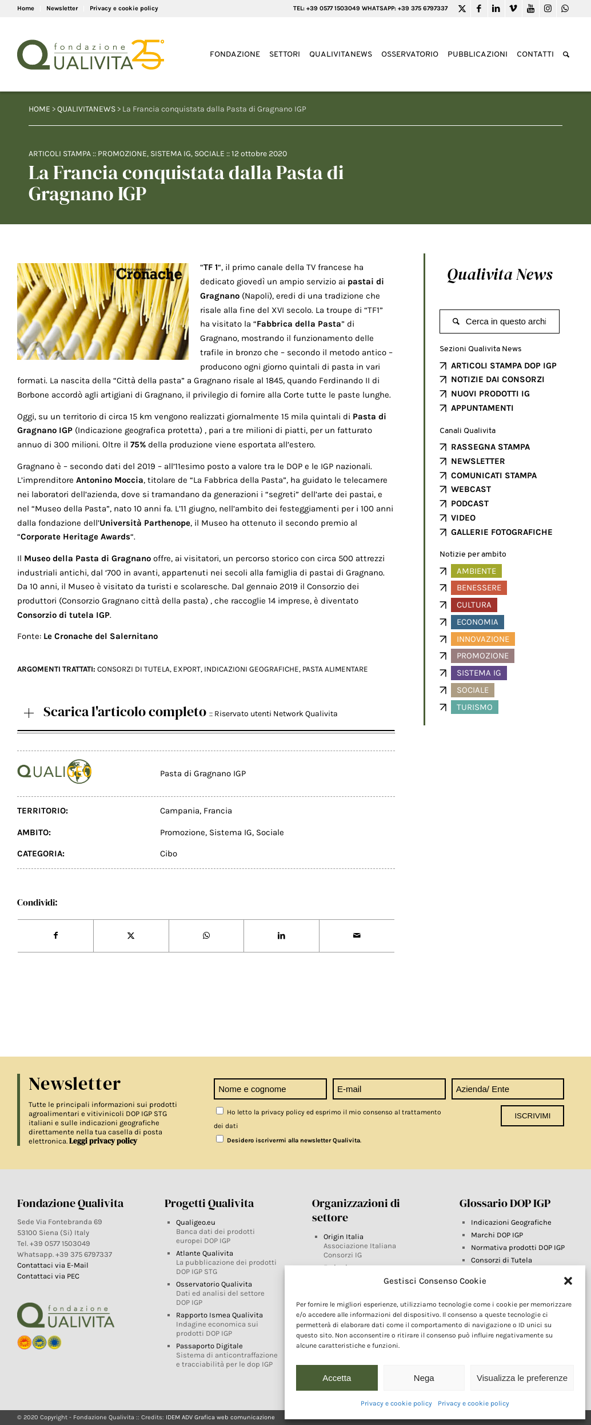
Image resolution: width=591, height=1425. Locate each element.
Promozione (122, 153)
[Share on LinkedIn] (281, 936)
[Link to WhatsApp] (565, 8)
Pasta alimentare (335, 669)
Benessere (479, 587)
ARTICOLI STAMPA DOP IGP (504, 365)
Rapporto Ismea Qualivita (219, 1315)
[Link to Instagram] (548, 8)
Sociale (209, 153)
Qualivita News (499, 274)
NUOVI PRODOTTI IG (490, 393)
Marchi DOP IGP (497, 1234)
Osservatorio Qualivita (214, 1284)
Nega (424, 1378)
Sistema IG (170, 153)
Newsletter (62, 8)
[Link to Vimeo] (513, 8)
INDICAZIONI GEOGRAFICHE (251, 669)
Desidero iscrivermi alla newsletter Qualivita (288, 1140)
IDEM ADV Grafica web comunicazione (220, 1417)
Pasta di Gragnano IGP (203, 773)
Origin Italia (344, 1236)
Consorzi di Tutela (501, 1260)
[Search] (566, 55)
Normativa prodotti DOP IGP (518, 1247)
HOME (39, 109)
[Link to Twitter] (462, 8)
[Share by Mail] (357, 936)
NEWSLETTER (478, 461)
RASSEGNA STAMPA (490, 447)
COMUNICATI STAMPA (494, 475)
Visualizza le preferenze (522, 1378)
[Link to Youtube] (530, 8)
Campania (179, 810)
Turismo (475, 707)
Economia (477, 622)
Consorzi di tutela (133, 669)
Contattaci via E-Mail (53, 1265)
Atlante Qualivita (204, 1253)
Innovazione (483, 639)
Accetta (336, 1378)
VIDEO (463, 518)
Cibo (168, 853)
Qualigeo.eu (195, 1222)
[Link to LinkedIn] (496, 8)
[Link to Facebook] (479, 8)
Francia (217, 810)
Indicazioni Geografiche (511, 1222)
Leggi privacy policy (103, 1141)
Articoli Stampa (60, 153)
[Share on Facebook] (55, 936)
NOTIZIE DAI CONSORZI (498, 379)
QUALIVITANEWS (86, 109)
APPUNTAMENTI (482, 408)
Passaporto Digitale (209, 1345)
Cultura (474, 605)
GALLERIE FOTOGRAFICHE (502, 532)
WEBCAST (471, 489)
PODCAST (470, 503)
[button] (568, 1281)
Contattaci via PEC (48, 1276)
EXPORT (187, 669)
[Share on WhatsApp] (206, 936)
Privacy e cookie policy (396, 1403)
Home (25, 8)
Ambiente (476, 571)
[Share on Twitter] (131, 936)
